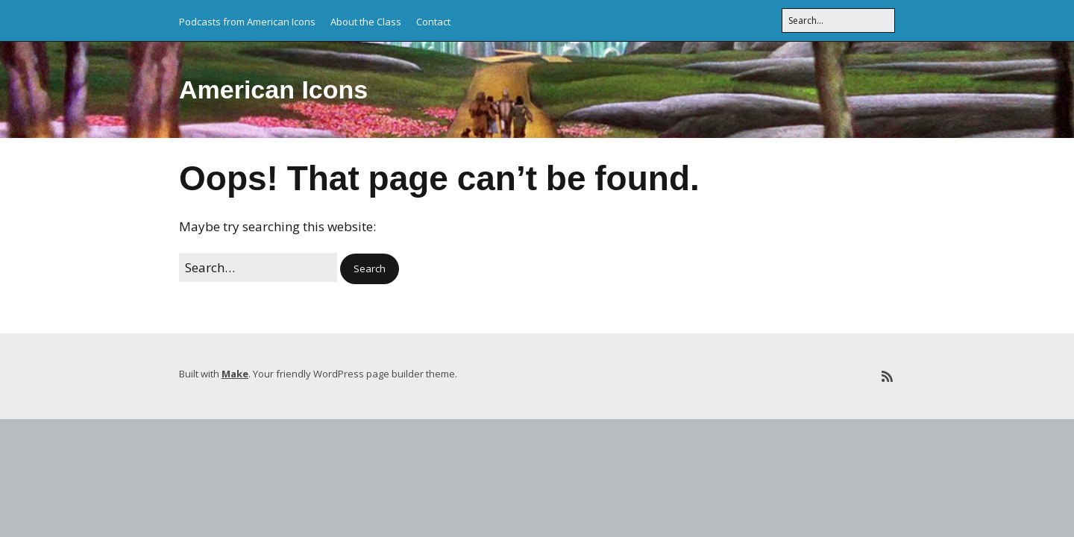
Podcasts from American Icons (247, 21)
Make (235, 373)
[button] (369, 269)
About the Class (365, 21)
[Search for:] (838, 20)
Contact (433, 21)
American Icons (273, 89)
